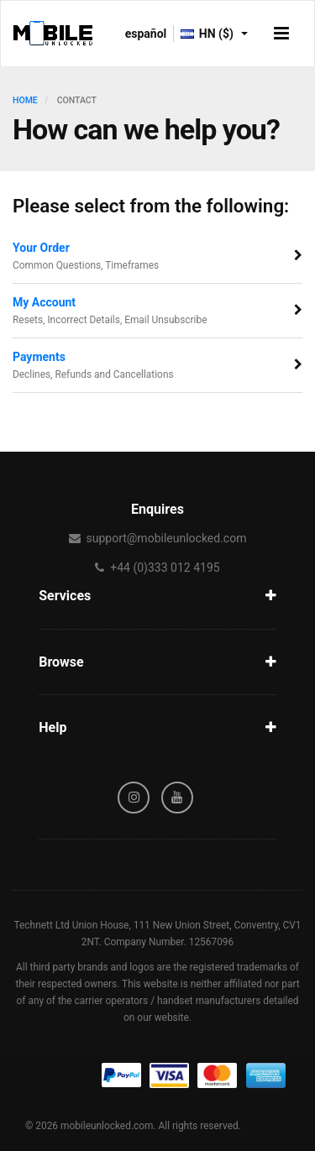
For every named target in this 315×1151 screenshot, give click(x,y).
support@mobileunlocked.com (166, 538)
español (146, 33)
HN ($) (214, 33)
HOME (25, 100)
